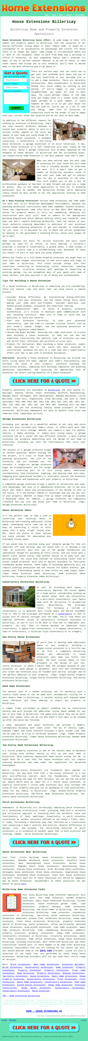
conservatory (65, 614)
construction (10, 945)
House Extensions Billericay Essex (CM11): (27, 40)
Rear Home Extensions (46, 964)
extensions (61, 201)
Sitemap (4, 1020)
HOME (47, 15)
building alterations (28, 942)
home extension (51, 80)
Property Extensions (56, 970)
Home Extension (64, 967)
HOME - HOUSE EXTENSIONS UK (44, 1011)
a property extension (71, 309)
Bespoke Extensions (73, 973)
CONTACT (69, 15)
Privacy (84, 1020)
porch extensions (38, 924)
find (12, 857)
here (23, 884)
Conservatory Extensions (39, 967)
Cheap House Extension (35, 988)
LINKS (53, 15)
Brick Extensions (20, 964)
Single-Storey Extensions (31, 985)
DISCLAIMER (79, 15)
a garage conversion (37, 150)
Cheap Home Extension (60, 985)
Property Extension (29, 970)
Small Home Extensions (64, 976)
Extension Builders (73, 964)
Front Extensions (67, 979)
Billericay (54, 390)
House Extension (41, 991)
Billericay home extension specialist (57, 895)
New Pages (12, 1020)
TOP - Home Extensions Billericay (21, 996)
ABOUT (61, 15)
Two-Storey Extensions (15, 976)
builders (68, 172)
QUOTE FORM (46, 951)
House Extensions (39, 976)
